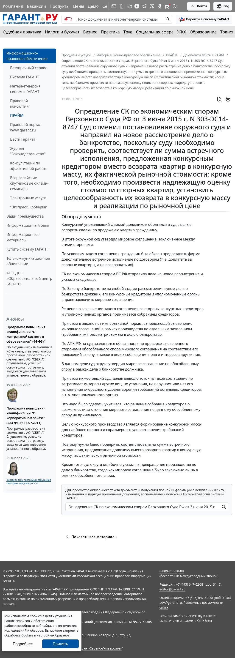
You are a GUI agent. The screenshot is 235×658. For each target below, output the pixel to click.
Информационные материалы (22, 237)
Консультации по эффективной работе (28, 166)
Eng (222, 6)
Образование (203, 32)
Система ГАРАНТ (24, 76)
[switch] (68, 19)
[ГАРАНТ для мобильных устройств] (121, 6)
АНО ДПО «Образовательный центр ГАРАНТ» (29, 278)
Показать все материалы (91, 537)
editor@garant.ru (172, 589)
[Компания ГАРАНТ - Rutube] (167, 6)
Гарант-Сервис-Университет (100, 648)
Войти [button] (198, 6)
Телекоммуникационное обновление (28, 261)
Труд (127, 32)
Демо (93, 6)
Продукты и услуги (76, 55)
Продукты (59, 6)
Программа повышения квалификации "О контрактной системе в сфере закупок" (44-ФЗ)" (25, 334)
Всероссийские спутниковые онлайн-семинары (29, 183)
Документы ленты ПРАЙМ (203, 55)
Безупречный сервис (28, 67)
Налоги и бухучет (62, 32)
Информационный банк (27, 225)
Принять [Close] (60, 643)
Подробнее (23, 643)
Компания (13, 6)
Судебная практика (22, 32)
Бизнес (90, 32)
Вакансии (36, 6)
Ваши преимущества (25, 216)
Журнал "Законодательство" (28, 151)
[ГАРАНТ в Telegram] (144, 6)
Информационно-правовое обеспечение (27, 56)
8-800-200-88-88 (171, 571)
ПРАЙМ (16, 115)
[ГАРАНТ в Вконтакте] (129, 6)
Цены (78, 6)
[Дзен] (136, 6)
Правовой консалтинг (20, 103)
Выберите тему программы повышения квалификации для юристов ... (28, 481)
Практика (110, 32)
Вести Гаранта (22, 139)
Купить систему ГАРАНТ (27, 249)
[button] (204, 19)
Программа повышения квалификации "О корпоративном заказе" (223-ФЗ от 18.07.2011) (25, 415)
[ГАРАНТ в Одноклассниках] (159, 6)
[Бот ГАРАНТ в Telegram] (152, 6)
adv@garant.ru (170, 602)
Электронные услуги (28, 197)
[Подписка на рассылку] (114, 6)
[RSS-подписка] (175, 6)
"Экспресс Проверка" (29, 207)
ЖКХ (181, 32)
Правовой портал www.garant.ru (25, 127)
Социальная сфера (155, 32)
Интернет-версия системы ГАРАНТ (25, 89)
